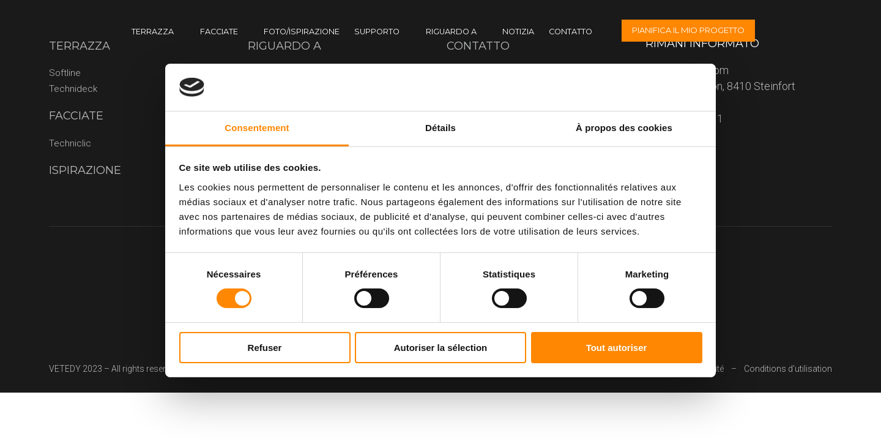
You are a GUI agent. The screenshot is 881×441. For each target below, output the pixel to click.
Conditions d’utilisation (788, 369)
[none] (852, 30)
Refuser (265, 347)
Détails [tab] (440, 128)
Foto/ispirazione (302, 31)
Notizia (518, 31)
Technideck (73, 88)
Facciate (219, 31)
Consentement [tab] (257, 128)
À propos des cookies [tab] (624, 128)
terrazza (153, 31)
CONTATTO (570, 31)
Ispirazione (85, 170)
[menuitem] (852, 30)
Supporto (377, 31)
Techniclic (70, 143)
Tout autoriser (616, 347)
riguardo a (451, 31)
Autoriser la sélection (441, 347)
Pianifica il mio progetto (688, 30)
